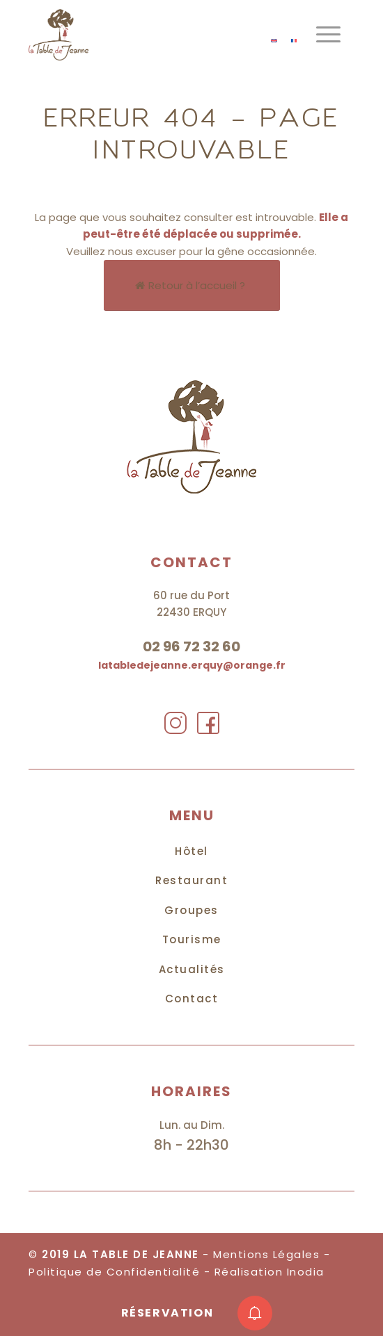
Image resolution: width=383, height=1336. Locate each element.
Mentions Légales (266, 1254)
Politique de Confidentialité (114, 1271)
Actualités (192, 969)
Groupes (191, 910)
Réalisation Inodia (269, 1271)
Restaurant (191, 880)
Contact (192, 998)
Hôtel (191, 851)
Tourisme (191, 939)
